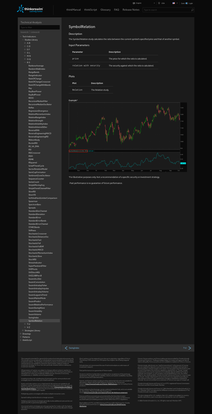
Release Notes (131, 9)
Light (191, 3)
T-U (187, 348)
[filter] (39, 27)
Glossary (106, 9)
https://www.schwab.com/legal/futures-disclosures (103, 405)
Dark (183, 3)
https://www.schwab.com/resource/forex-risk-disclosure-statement (105, 392)
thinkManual (73, 9)
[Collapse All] (35, 32)
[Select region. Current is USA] (168, 3)
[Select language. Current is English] (144, 3)
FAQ (116, 9)
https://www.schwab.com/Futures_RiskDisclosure (101, 384)
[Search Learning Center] (167, 9)
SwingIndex (71, 348)
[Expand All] (25, 32)
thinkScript (90, 9)
